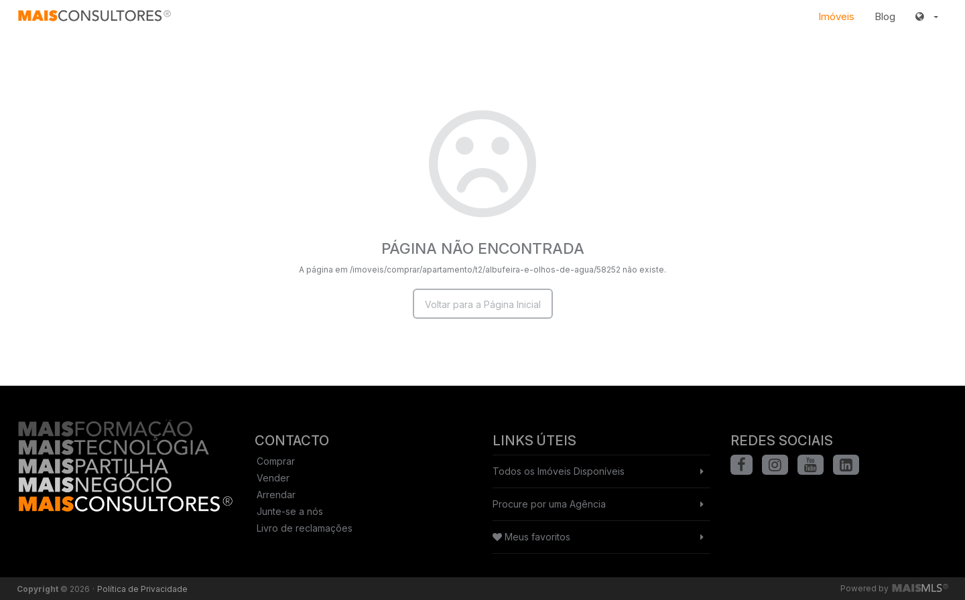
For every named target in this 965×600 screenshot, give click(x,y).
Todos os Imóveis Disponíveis (559, 471)
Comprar (276, 461)
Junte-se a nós (290, 511)
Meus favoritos (531, 536)
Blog (885, 16)
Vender (273, 477)
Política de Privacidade (142, 589)
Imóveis (836, 16)
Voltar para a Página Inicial (483, 304)
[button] (926, 16)
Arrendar (276, 494)
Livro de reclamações (304, 528)
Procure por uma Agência (549, 504)
